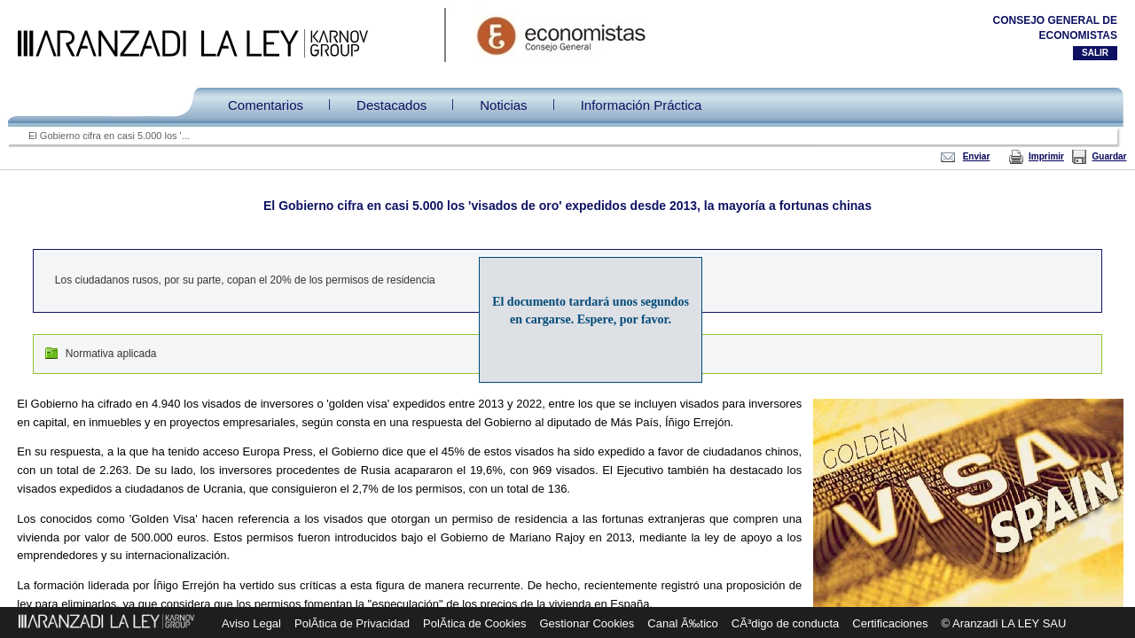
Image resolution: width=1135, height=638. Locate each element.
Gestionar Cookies (586, 623)
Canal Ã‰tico (682, 623)
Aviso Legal (251, 623)
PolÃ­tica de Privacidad (352, 623)
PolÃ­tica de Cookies (474, 623)
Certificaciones (890, 623)
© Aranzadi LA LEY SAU (1004, 623)
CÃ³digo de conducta (785, 623)
